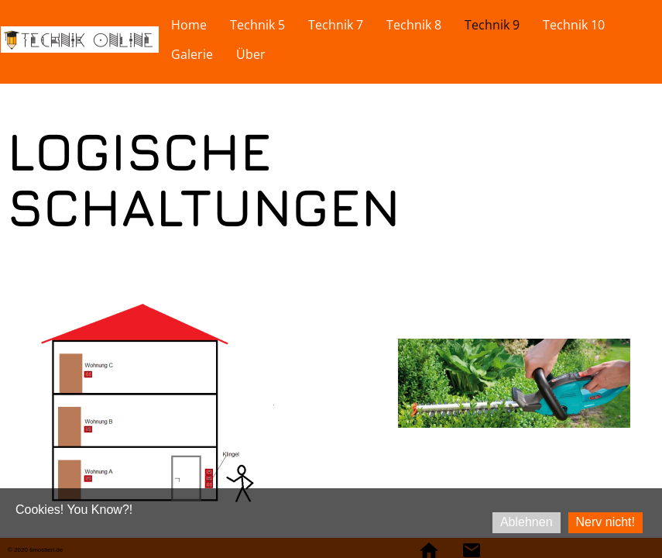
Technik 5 (257, 24)
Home (189, 24)
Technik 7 (335, 24)
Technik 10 (574, 24)
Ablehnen (526, 522)
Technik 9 (492, 24)
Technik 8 (413, 24)
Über (251, 54)
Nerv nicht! (605, 522)
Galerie (192, 54)
